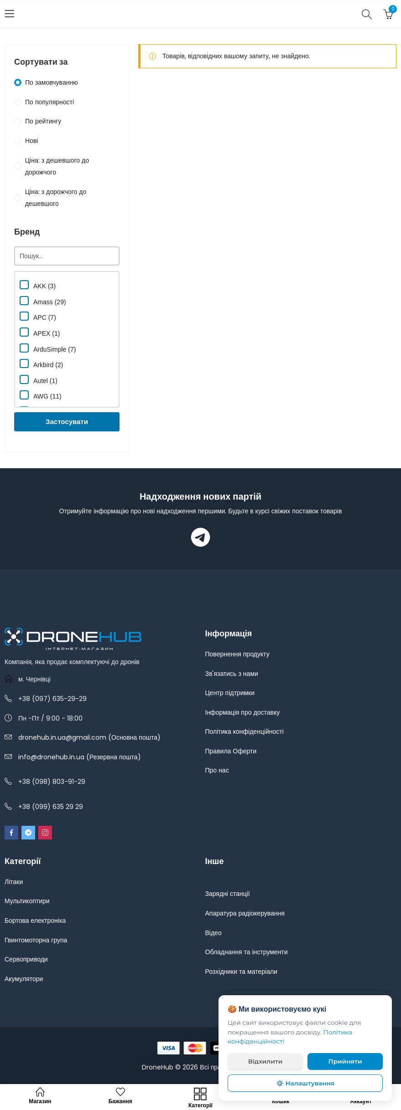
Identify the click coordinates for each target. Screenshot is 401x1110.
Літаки (14, 881)
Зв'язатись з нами (231, 673)
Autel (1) (38, 379)
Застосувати (67, 421)
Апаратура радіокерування (245, 913)
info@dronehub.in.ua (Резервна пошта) (79, 757)
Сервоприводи (26, 959)
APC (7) (38, 316)
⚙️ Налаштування (305, 1083)
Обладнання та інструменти (246, 952)
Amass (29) (43, 301)
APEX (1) (40, 332)
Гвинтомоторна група (36, 940)
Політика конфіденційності (244, 731)
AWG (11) (41, 395)
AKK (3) (38, 285)
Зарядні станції (227, 893)
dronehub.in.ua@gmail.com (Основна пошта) (89, 737)
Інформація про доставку (242, 712)
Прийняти (345, 1061)
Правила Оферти (231, 751)
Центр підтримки (230, 692)
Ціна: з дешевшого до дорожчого (57, 166)
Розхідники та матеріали (241, 971)
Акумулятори (24, 978)
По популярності (49, 102)
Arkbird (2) (41, 363)
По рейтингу (43, 121)
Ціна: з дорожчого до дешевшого (56, 198)
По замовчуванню (51, 82)
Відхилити (265, 1061)
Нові (31, 140)
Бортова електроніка (35, 920)
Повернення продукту (237, 654)
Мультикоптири (27, 900)
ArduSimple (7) (48, 348)
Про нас (217, 770)
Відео (213, 932)
